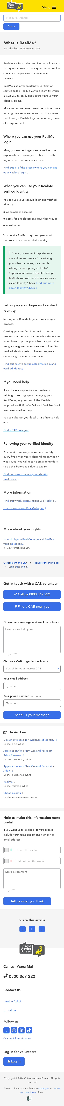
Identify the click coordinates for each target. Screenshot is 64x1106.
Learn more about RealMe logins (23, 508)
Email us (9, 1010)
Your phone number (22, 696)
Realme (8, 782)
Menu (49, 7)
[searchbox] (32, 18)
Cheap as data (12, 793)
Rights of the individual (46, 562)
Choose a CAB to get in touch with (25, 661)
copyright (43, 1088)
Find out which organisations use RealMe (28, 501)
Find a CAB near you (16, 430)
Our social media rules (17, 1038)
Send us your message (32, 715)
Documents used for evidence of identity (29, 740)
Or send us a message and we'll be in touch (31, 622)
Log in (14, 1061)
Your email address (15, 679)
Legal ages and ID (18, 566)
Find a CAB (12, 1001)
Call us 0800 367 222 (32, 594)
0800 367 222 (19, 976)
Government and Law (15, 562)
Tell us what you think (27, 901)
